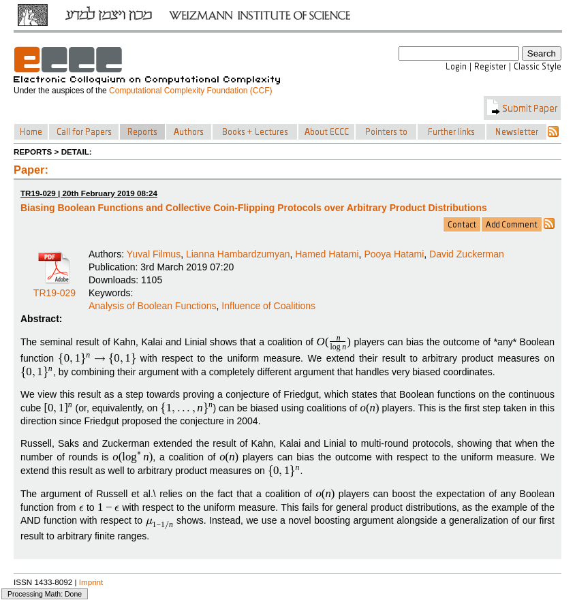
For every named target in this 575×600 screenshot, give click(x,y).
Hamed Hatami (326, 254)
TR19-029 (54, 288)
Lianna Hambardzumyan (238, 254)
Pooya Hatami (394, 254)
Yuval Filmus (154, 254)
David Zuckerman (466, 254)
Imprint (91, 582)
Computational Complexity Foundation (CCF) (190, 90)
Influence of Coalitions (268, 305)
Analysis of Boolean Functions (153, 305)
